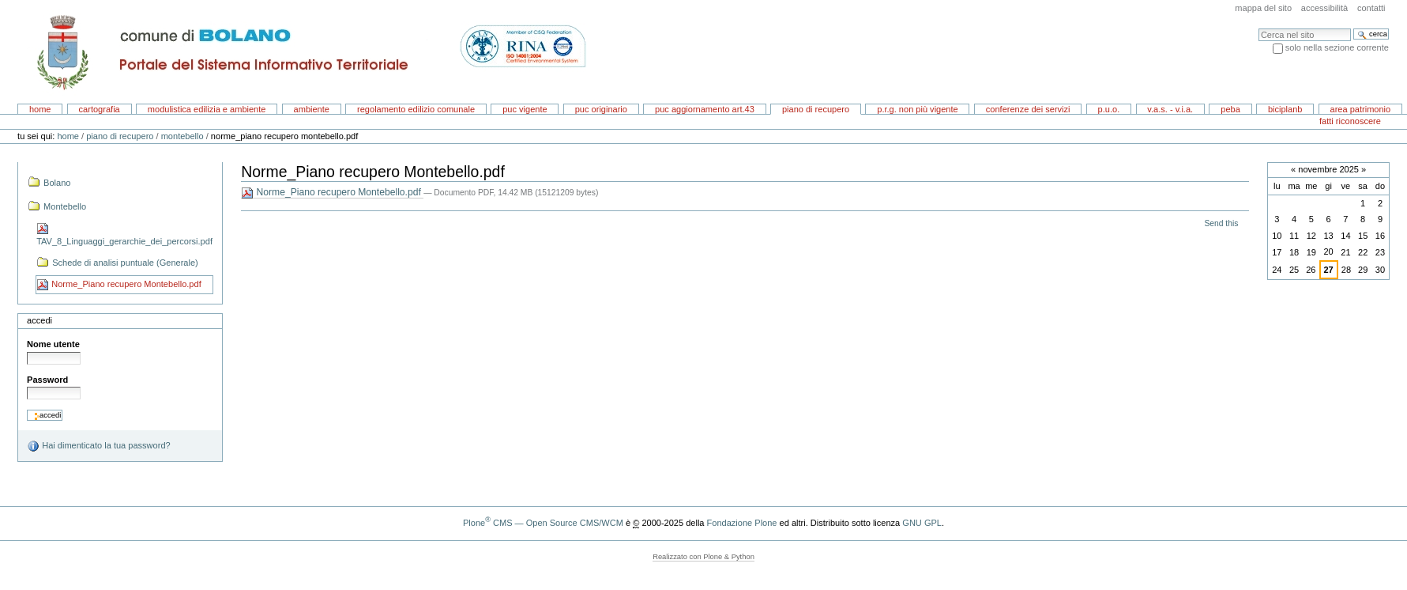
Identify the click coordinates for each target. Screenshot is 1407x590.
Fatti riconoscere (1350, 121)
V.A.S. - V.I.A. (1170, 109)
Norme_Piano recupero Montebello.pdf (332, 193)
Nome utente (53, 344)
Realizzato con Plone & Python (703, 557)
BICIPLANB (1285, 109)
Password (47, 379)
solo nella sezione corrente (1337, 47)
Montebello (182, 136)
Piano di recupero (815, 109)
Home (40, 109)
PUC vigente (524, 109)
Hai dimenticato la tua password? (99, 446)
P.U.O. (1109, 109)
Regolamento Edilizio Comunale (416, 109)
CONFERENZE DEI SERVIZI (1028, 109)
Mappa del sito (1263, 8)
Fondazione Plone (742, 523)
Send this (1221, 223)
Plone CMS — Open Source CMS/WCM (543, 523)
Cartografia (99, 109)
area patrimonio (1360, 109)
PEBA (1230, 109)
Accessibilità (1324, 8)
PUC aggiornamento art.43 (704, 109)
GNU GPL (922, 523)
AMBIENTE (311, 109)
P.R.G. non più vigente (917, 109)
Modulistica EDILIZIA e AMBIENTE (207, 109)
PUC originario (601, 109)
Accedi (39, 320)
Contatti (1371, 8)
